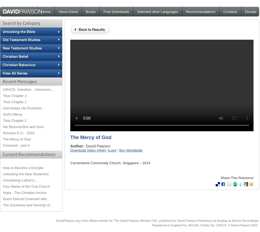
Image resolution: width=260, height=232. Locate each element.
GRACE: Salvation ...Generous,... (28, 90)
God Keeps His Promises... (24, 108)
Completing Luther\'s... (20, 180)
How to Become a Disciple (23, 168)
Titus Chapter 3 (14, 96)
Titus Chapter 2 (14, 121)
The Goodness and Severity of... (28, 205)
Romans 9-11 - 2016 (19, 133)
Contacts (230, 12)
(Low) (112, 150)
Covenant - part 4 (16, 145)
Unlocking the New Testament (26, 174)
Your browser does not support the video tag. (162, 85)
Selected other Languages (157, 12)
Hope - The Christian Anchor (24, 193)
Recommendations (200, 12)
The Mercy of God (17, 139)
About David (68, 12)
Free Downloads (116, 12)
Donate (250, 12)
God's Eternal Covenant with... (26, 199)
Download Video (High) (88, 150)
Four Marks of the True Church (26, 186)
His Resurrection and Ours (23, 127)
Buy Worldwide (130, 150)
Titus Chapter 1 (14, 102)
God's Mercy (12, 114)
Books (91, 12)
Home (46, 12)
